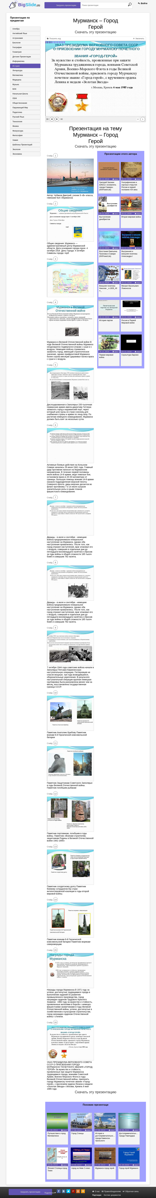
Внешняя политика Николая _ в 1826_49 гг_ (108, 288)
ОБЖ (14, 99)
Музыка (15, 85)
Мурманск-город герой (107, 1168)
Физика (15, 128)
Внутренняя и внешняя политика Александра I (130, 253)
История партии (106, 320)
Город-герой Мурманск (132, 1168)
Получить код (54, 39)
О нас (96, 1191)
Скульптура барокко (130, 355)
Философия (17, 137)
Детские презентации (21, 57)
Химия (14, 142)
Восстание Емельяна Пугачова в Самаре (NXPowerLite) (109, 253)
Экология (16, 151)
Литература (17, 71)
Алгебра (15, 29)
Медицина (16, 80)
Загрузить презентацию (66, 5)
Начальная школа (19, 95)
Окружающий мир (19, 109)
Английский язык (19, 33)
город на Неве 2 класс (82, 1168)
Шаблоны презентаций (21, 146)
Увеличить (138, 39)
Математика (17, 76)
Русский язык (17, 118)
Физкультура (17, 132)
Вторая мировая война (132, 217)
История (15, 66)
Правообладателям (111, 1191)
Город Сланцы (79, 1133)
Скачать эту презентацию (95, 32)
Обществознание (19, 104)
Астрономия (17, 38)
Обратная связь (131, 1191)
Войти (142, 3)
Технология (16, 123)
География (16, 48)
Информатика (18, 62)
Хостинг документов (112, 1195)
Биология (16, 43)
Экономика (16, 156)
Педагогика (16, 113)
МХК (14, 90)
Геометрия (16, 52)
